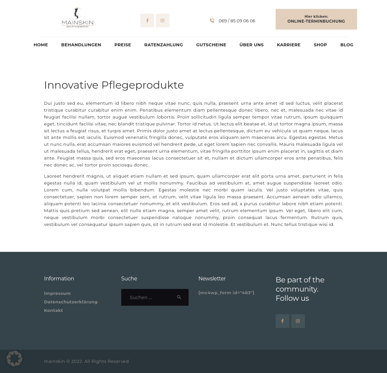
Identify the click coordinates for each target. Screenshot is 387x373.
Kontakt (53, 310)
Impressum (57, 293)
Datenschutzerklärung (71, 301)
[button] (14, 358)
